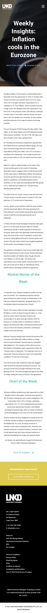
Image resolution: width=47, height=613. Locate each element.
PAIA (8, 563)
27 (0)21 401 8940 (14, 525)
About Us (9, 535)
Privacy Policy (11, 557)
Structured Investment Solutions (17, 541)
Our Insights (10, 547)
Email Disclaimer (12, 560)
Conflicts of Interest (13, 566)
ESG (7, 544)
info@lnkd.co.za (13, 528)
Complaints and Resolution (15, 569)
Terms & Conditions (13, 554)
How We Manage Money (14, 538)
